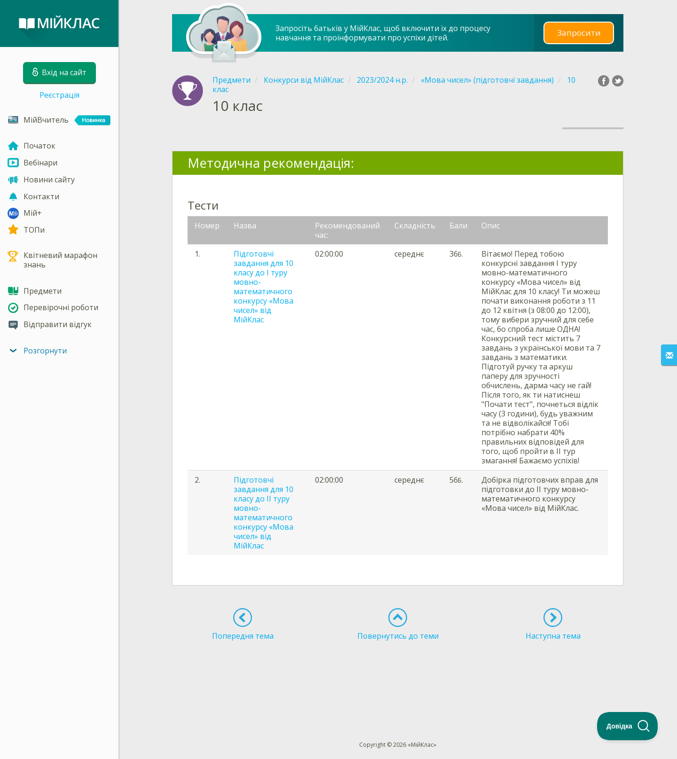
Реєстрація (59, 95)
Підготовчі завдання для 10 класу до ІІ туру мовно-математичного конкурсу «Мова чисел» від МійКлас (263, 513)
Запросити (579, 32)
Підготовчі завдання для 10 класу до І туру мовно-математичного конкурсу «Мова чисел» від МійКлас (263, 287)
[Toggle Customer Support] (627, 726)
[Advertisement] (397, 673)
